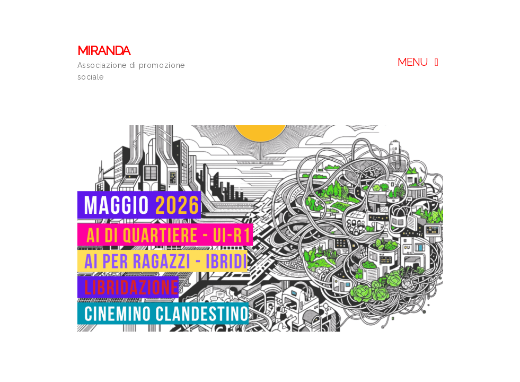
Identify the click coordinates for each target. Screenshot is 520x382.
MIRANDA (103, 50)
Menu (420, 62)
